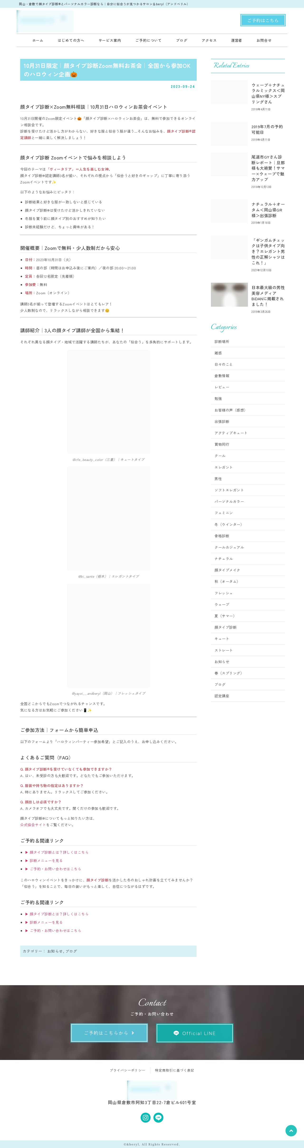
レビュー (221, 386)
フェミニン (223, 512)
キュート (221, 638)
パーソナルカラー (229, 501)
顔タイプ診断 (225, 627)
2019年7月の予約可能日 (267, 129)
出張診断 (221, 421)
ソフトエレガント (229, 489)
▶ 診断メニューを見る (44, 860)
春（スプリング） (229, 672)
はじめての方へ (71, 40)
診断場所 (221, 341)
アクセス (209, 40)
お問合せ (264, 40)
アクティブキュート (231, 432)
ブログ (181, 40)
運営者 (236, 40)
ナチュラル (223, 558)
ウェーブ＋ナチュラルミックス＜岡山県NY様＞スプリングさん (268, 93)
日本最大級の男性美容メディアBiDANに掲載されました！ (268, 295)
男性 (218, 478)
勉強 (218, 398)
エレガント (223, 467)
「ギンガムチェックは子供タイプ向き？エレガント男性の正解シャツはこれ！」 (268, 251)
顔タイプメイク (227, 569)
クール (220, 455)
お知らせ (55, 951)
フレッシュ (223, 592)
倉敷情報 (221, 375)
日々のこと (223, 364)
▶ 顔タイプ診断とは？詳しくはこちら (57, 852)
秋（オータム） (227, 581)
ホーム (38, 40)
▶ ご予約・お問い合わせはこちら (53, 868)
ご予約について (148, 40)
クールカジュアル (229, 547)
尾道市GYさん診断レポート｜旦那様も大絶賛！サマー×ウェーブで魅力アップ (268, 168)
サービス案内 (110, 40)
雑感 (218, 352)
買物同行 (221, 444)
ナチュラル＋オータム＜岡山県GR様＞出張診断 (268, 209)
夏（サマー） (225, 615)
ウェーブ (221, 604)
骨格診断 (221, 535)
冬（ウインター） (229, 524)
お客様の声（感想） (231, 410)
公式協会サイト (33, 824)
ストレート (223, 650)
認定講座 (221, 695)
